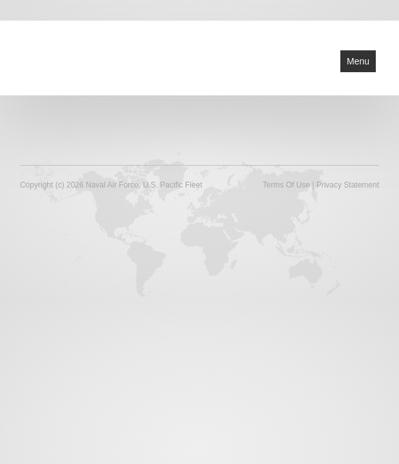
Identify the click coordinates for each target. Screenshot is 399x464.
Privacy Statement (347, 184)
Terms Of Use (286, 184)
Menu (358, 61)
